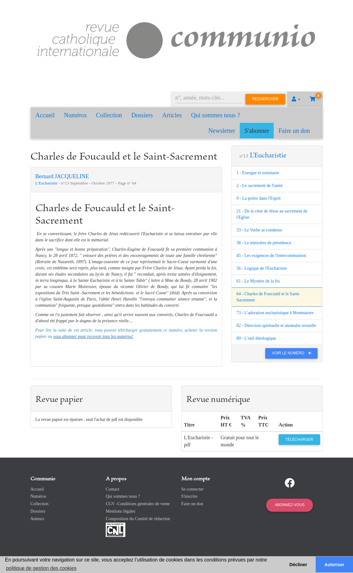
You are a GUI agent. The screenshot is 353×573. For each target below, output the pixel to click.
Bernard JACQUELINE (62, 176)
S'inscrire (189, 496)
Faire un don (294, 130)
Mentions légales (120, 511)
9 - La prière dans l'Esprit (258, 198)
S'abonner (256, 130)
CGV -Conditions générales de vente (138, 503)
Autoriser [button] (334, 564)
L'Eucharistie (47, 183)
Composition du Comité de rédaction (138, 518)
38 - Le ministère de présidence (263, 242)
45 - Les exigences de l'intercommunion (271, 255)
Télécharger (299, 439)
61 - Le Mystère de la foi (258, 281)
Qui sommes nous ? (215, 115)
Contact (112, 489)
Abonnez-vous (289, 505)
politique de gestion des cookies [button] (41, 568)
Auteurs (37, 518)
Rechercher (265, 99)
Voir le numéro (293, 353)
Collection (109, 115)
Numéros (75, 115)
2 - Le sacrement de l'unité (259, 185)
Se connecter (192, 489)
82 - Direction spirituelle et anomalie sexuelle (276, 325)
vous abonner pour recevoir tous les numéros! (93, 336)
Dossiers (142, 115)
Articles (172, 115)
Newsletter (221, 130)
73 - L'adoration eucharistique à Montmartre (275, 312)
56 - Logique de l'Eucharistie (261, 268)
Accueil (45, 115)
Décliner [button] (298, 564)
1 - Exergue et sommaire (257, 172)
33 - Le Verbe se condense (259, 230)
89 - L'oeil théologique (256, 338)
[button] (296, 99)
